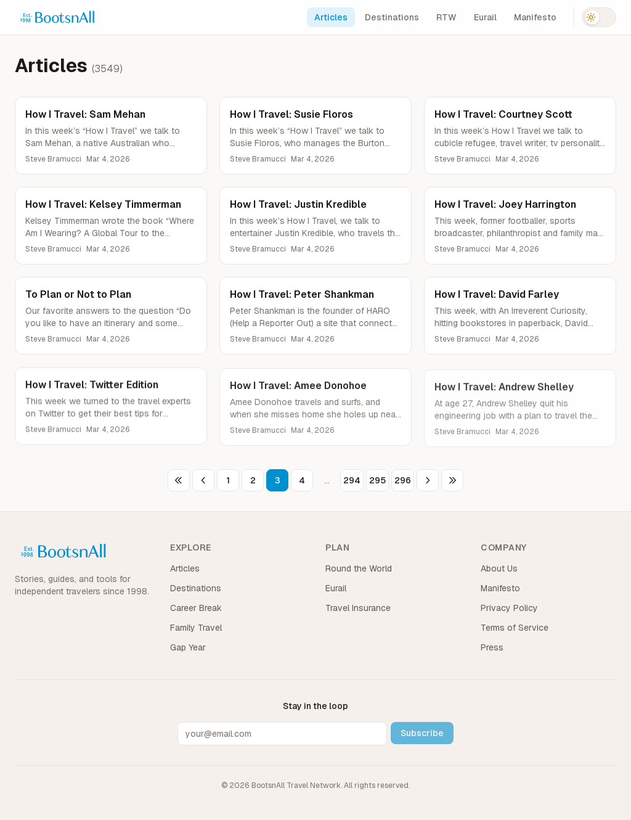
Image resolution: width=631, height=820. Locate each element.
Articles (331, 17)
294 (351, 480)
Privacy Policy (509, 607)
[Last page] (452, 480)
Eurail (485, 17)
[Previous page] (203, 480)
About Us (499, 568)
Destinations (392, 17)
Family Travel (196, 627)
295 (377, 480)
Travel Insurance (358, 607)
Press (492, 647)
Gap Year (188, 647)
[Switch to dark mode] (599, 17)
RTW (446, 17)
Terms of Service (514, 627)
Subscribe (422, 733)
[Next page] (428, 480)
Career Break (196, 607)
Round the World (358, 568)
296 (402, 480)
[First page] (179, 480)
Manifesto (535, 17)
